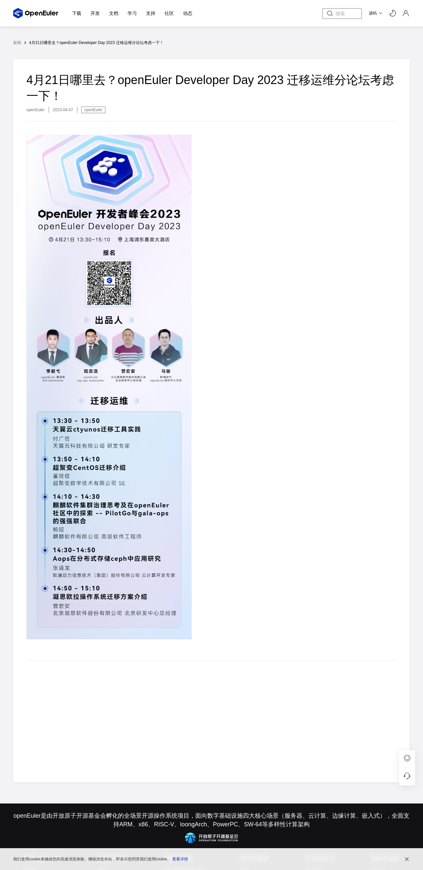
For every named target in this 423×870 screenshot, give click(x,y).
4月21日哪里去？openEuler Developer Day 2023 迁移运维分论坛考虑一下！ (96, 42)
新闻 (17, 42)
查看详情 (180, 858)
